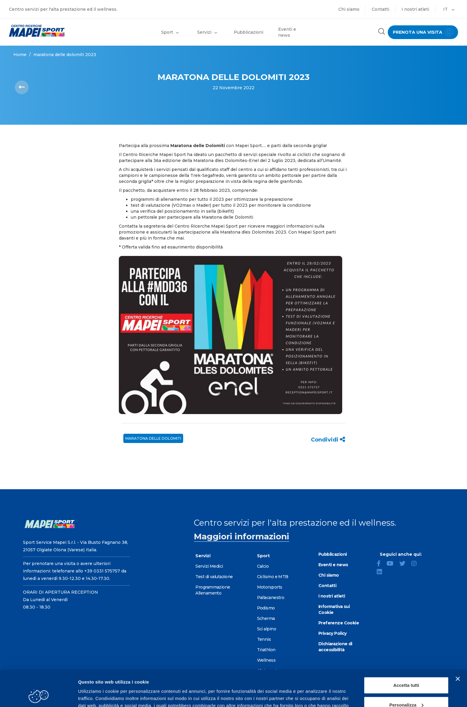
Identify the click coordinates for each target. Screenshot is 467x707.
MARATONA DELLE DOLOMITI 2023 (64, 54)
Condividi (328, 439)
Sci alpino (266, 629)
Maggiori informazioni (241, 536)
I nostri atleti (415, 9)
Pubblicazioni (248, 32)
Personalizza (406, 670)
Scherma (266, 618)
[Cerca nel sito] (381, 32)
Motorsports (269, 587)
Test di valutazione (214, 576)
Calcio (263, 566)
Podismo (266, 608)
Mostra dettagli (94, 695)
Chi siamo (348, 9)
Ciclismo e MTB (272, 576)
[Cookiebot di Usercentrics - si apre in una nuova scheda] (39, 695)
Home (20, 54)
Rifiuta (406, 690)
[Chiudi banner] (458, 645)
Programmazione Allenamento (212, 590)
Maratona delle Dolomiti (153, 438)
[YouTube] (392, 564)
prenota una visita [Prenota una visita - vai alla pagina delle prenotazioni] (423, 32)
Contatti (380, 9)
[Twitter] (404, 564)
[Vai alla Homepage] (58, 31)
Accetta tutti (406, 651)
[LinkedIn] (382, 572)
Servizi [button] (207, 32)
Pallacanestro (270, 597)
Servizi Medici (209, 566)
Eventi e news (287, 32)
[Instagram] (416, 564)
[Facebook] (381, 564)
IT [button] (448, 9)
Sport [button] (170, 32)
